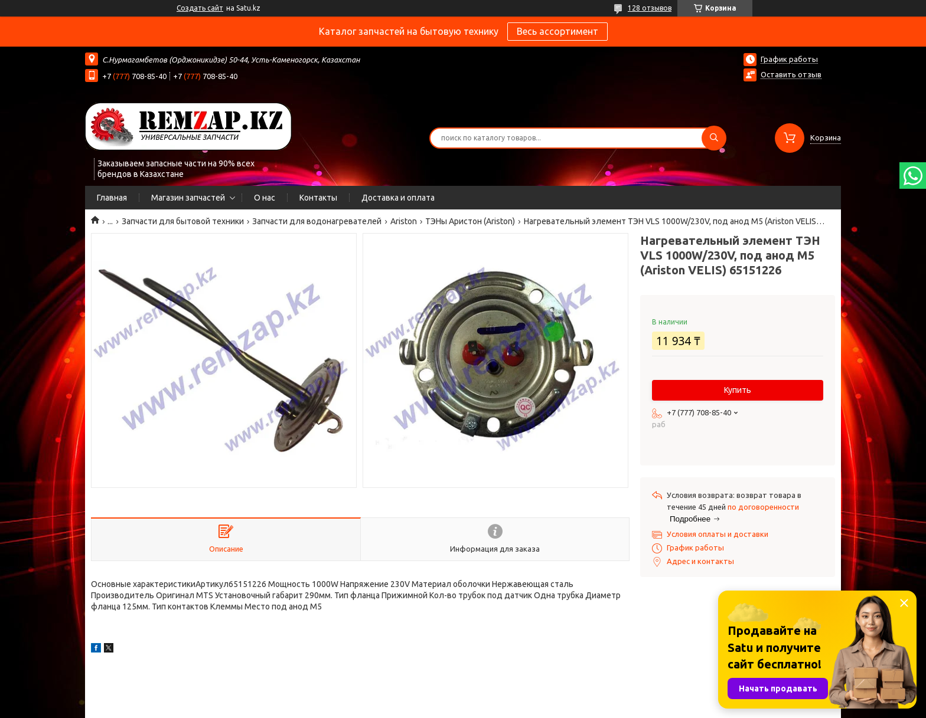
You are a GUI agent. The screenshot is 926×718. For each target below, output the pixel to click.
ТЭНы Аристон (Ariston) (470, 221)
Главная (112, 198)
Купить (737, 390)
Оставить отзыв (791, 74)
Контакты (318, 198)
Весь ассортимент (557, 31)
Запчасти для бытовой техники (183, 221)
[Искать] (714, 138)
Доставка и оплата (398, 198)
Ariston (403, 221)
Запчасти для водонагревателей (317, 221)
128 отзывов (649, 8)
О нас (264, 198)
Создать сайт (200, 8)
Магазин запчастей (188, 198)
